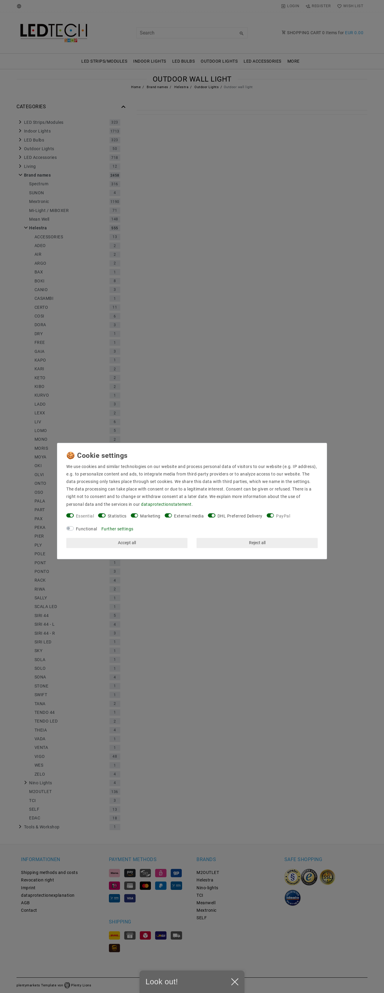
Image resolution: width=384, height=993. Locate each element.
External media (189, 516)
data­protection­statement (166, 504)
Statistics (117, 516)
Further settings (117, 528)
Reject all (257, 542)
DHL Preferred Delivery (240, 516)
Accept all (127, 542)
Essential (85, 516)
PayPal (283, 516)
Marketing (150, 516)
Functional (86, 528)
